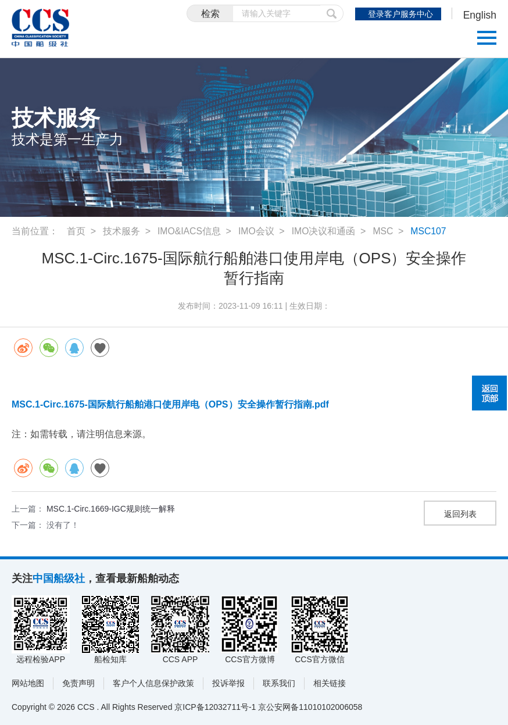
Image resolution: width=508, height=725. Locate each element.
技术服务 (121, 231)
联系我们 (279, 683)
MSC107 (430, 231)
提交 (329, 13)
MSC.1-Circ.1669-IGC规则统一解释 (110, 508)
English (479, 15)
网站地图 (28, 683)
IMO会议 (257, 231)
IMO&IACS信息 (189, 231)
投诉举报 (228, 683)
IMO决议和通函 (324, 231)
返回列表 (460, 514)
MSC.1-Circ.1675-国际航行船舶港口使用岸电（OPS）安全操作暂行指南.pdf (170, 404)
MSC (384, 231)
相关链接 (329, 683)
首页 (76, 231)
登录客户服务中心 (399, 14)
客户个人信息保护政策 (153, 683)
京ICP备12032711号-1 (215, 707)
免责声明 (78, 683)
